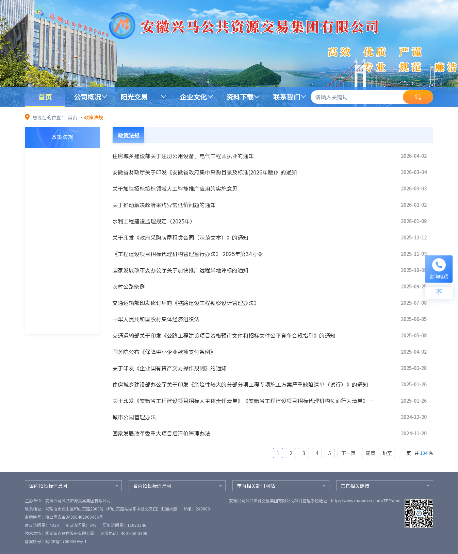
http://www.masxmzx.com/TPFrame (365, 501)
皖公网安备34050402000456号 (74, 517)
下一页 (348, 453)
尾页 (370, 453)
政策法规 (93, 117)
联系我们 (286, 97)
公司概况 (87, 97)
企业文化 (193, 97)
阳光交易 (134, 97)
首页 (45, 97)
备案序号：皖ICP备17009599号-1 (56, 541)
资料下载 (239, 97)
